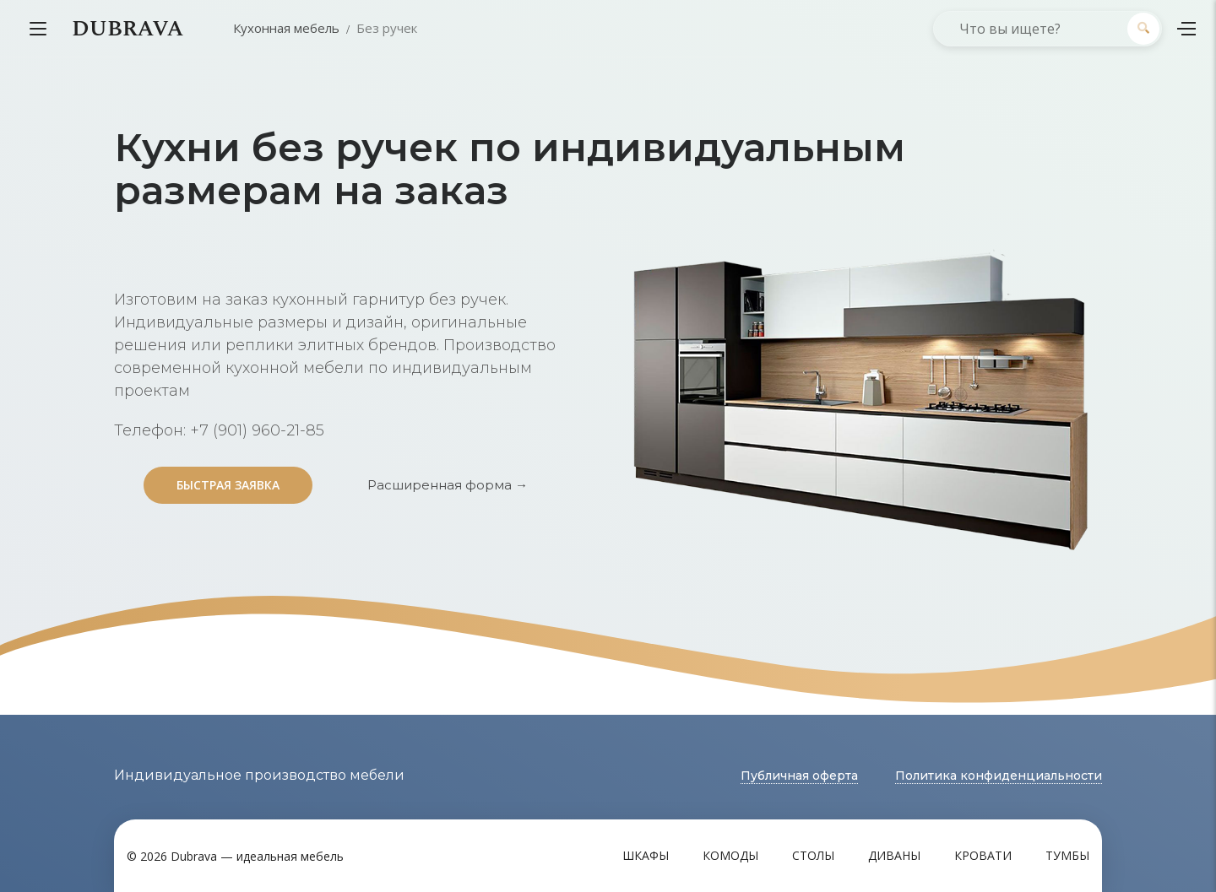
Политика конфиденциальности (998, 775)
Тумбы (1067, 855)
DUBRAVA (127, 29)
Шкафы (645, 855)
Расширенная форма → (447, 485)
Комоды (730, 855)
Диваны (894, 855)
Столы (813, 855)
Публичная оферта (799, 775)
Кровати (983, 855)
